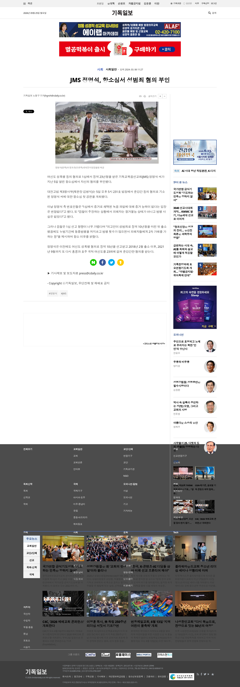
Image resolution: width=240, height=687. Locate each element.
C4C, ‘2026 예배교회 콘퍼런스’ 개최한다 (63, 624)
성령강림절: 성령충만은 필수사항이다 (186, 384)
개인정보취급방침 (116, 676)
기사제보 (101, 676)
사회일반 (111, 69)
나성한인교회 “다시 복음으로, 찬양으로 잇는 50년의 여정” (195, 624)
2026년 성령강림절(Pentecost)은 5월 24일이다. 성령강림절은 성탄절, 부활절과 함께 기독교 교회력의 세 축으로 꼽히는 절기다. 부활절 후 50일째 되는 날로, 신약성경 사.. (107, 580)
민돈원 (176, 413)
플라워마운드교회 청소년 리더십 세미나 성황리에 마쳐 (195, 568)
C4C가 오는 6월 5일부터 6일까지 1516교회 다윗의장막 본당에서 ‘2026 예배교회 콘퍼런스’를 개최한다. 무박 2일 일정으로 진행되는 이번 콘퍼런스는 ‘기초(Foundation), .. (63, 637)
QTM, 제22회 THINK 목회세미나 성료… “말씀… (183, 489)
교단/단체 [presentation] (31, 553)
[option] (184, 481)
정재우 (176, 426)
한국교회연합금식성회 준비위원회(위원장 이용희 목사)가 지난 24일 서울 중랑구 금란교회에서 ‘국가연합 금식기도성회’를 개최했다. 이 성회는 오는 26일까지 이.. (63, 580)
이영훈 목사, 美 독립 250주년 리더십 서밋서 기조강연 (106, 624)
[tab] (31, 546)
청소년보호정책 (135, 676)
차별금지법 (134, 3)
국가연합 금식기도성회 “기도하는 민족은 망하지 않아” (183, 194)
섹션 (27, 3)
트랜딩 (100, 3)
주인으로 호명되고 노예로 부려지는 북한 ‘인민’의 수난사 (186, 345)
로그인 (214, 3)
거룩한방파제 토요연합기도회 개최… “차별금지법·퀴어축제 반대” (183, 270)
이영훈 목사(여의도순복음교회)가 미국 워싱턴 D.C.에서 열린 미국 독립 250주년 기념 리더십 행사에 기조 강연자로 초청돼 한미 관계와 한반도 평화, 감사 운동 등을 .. (107, 636)
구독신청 (205, 3)
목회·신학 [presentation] (31, 567)
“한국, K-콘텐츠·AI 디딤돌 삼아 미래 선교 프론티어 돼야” (150, 568)
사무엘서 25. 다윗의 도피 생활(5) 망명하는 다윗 (186, 446)
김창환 (176, 390)
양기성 (176, 366)
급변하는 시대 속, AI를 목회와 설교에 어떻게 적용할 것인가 (183, 251)
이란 (156, 3)
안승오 (176, 353)
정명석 (53, 293)
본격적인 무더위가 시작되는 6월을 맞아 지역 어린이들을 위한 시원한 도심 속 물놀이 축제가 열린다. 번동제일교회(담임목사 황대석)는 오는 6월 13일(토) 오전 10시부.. (151, 636)
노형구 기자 (38, 95)
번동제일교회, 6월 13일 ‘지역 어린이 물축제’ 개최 (150, 624)
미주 (197, 3)
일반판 (189, 3)
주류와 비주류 (181, 362)
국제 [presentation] (31, 574)
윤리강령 (162, 676)
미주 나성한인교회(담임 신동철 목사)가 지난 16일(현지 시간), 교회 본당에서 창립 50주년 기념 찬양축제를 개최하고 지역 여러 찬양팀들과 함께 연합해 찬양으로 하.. (195, 636)
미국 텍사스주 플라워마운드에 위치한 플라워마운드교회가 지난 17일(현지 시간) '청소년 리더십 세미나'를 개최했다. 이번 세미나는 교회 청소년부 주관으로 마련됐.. (195, 580)
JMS (64, 293)
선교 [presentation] (31, 560)
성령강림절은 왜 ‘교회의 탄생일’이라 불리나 (106, 568)
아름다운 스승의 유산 (185, 423)
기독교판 (177, 3)
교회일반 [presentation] (31, 546)
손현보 (121, 3)
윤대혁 (110, 3)
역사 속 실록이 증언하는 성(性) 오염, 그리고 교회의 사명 (185, 406)
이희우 (176, 454)
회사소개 (66, 676)
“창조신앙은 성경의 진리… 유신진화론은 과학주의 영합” (183, 232)
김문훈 (147, 3)
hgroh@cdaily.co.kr (54, 95)
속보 (176, 171)
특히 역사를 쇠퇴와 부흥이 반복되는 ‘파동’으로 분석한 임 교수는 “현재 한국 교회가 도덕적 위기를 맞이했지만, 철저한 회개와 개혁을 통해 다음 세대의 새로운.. (151, 580)
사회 (100, 69)
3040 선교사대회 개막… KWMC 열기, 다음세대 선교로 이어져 (183, 213)
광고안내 (78, 676)
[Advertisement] (195, 115)
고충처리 (150, 676)
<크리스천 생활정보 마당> (154, 343)
